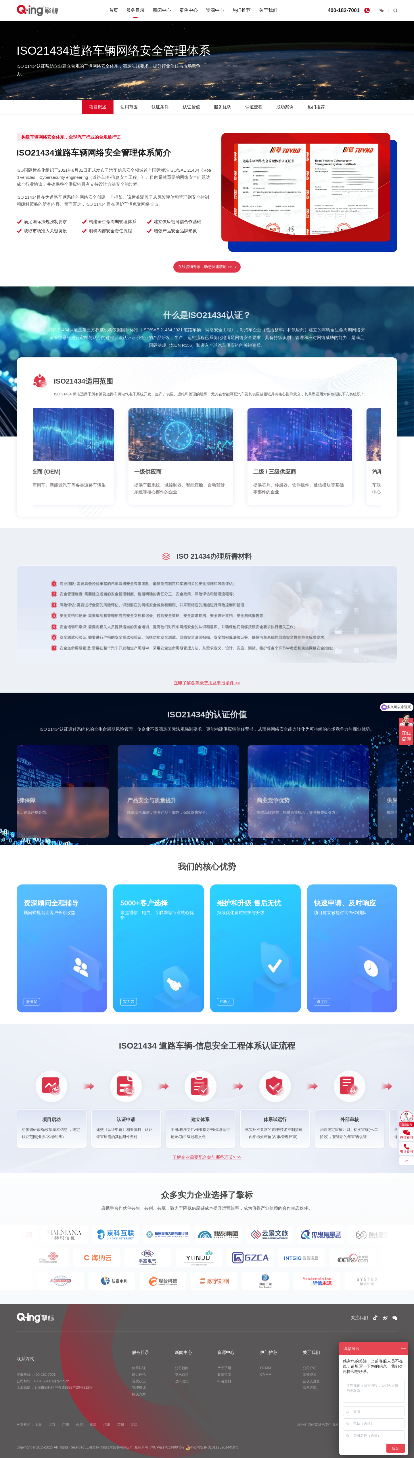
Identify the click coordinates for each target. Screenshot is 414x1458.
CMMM (265, 1375)
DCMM (265, 1368)
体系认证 (139, 1368)
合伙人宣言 (311, 1381)
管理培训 (139, 1388)
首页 (113, 10)
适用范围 (129, 106)
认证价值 (191, 106)
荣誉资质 (310, 1375)
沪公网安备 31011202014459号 (212, 1447)
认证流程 (253, 106)
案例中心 (188, 10)
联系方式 (310, 1388)
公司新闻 (182, 1368)
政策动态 (182, 1381)
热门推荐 (241, 10)
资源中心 (215, 10)
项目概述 (97, 106)
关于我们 (268, 10)
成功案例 (285, 106)
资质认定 (139, 1381)
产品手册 (224, 1368)
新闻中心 (162, 10)
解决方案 (139, 1394)
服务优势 (222, 106)
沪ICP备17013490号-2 (167, 1447)
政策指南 (224, 1375)
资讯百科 (182, 1375)
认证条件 (160, 106)
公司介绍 (310, 1368)
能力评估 (139, 1375)
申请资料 (224, 1381)
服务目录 (135, 10)
